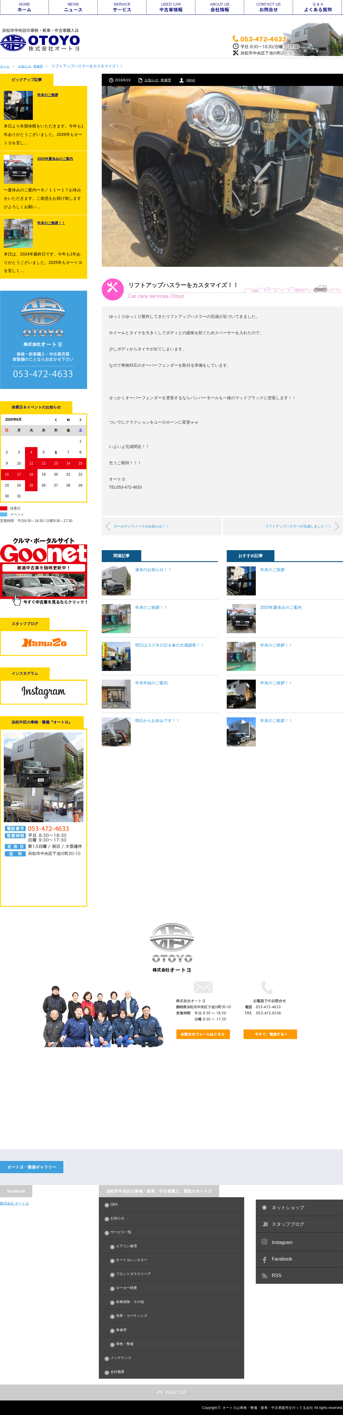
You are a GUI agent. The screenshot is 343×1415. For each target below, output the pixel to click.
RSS (276, 1275)
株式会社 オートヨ (14, 1203)
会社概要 (117, 1372)
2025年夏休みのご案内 (281, 607)
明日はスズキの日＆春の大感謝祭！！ (169, 644)
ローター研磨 (126, 1288)
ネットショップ (288, 1207)
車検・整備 (124, 1344)
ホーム (24, 7)
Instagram (282, 1242)
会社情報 (219, 7)
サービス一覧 (122, 7)
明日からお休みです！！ (157, 720)
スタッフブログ (288, 1224)
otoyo (191, 80)
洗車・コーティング (131, 1316)
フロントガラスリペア (133, 1274)
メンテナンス (120, 1358)
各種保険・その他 (130, 1302)
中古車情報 (171, 7)
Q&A (317, 7)
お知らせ (27, 66)
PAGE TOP (171, 1392)
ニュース (73, 7)
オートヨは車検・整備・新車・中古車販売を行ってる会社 (267, 1408)
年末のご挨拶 (272, 569)
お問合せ (268, 7)
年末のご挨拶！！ (151, 607)
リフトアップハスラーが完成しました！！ (290, 526)
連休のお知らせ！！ (153, 569)
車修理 (43, 66)
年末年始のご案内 (151, 682)
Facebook (282, 1258)
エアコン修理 (126, 1246)
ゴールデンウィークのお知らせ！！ (149, 526)
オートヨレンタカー (131, 1260)
